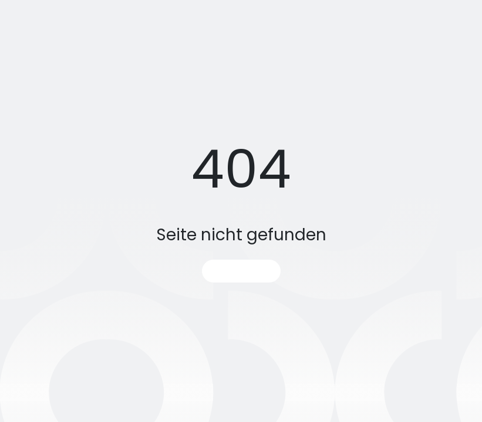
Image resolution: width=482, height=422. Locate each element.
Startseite (241, 271)
